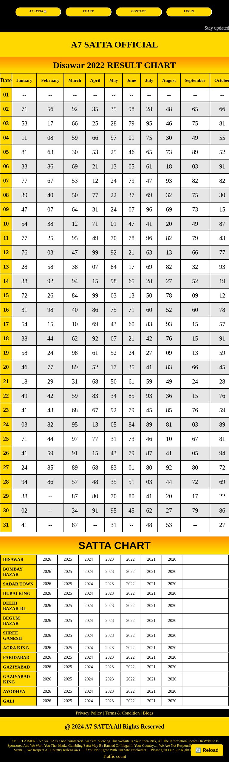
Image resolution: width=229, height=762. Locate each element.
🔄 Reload (207, 750)
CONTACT (138, 11)
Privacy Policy (89, 713)
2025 (68, 559)
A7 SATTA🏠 (38, 11)
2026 (47, 559)
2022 (130, 559)
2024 (89, 559)
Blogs (147, 713)
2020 (172, 559)
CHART (88, 11)
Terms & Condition (122, 713)
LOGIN (189, 11)
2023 (110, 559)
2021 (151, 559)
